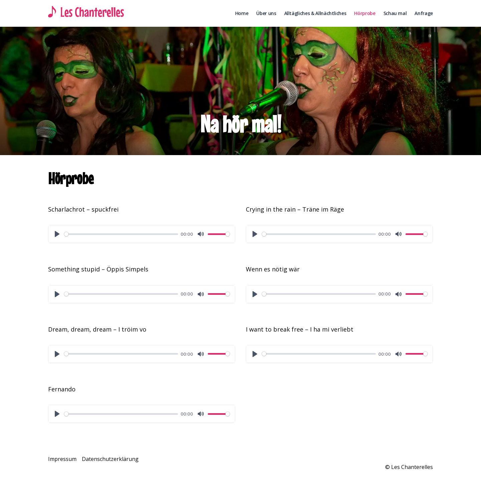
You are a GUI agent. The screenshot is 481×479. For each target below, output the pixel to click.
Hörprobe (364, 13)
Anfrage (424, 13)
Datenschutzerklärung (110, 459)
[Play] (57, 234)
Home (242, 13)
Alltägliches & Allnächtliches (315, 13)
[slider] (121, 234)
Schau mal (395, 13)
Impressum (62, 459)
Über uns (266, 13)
